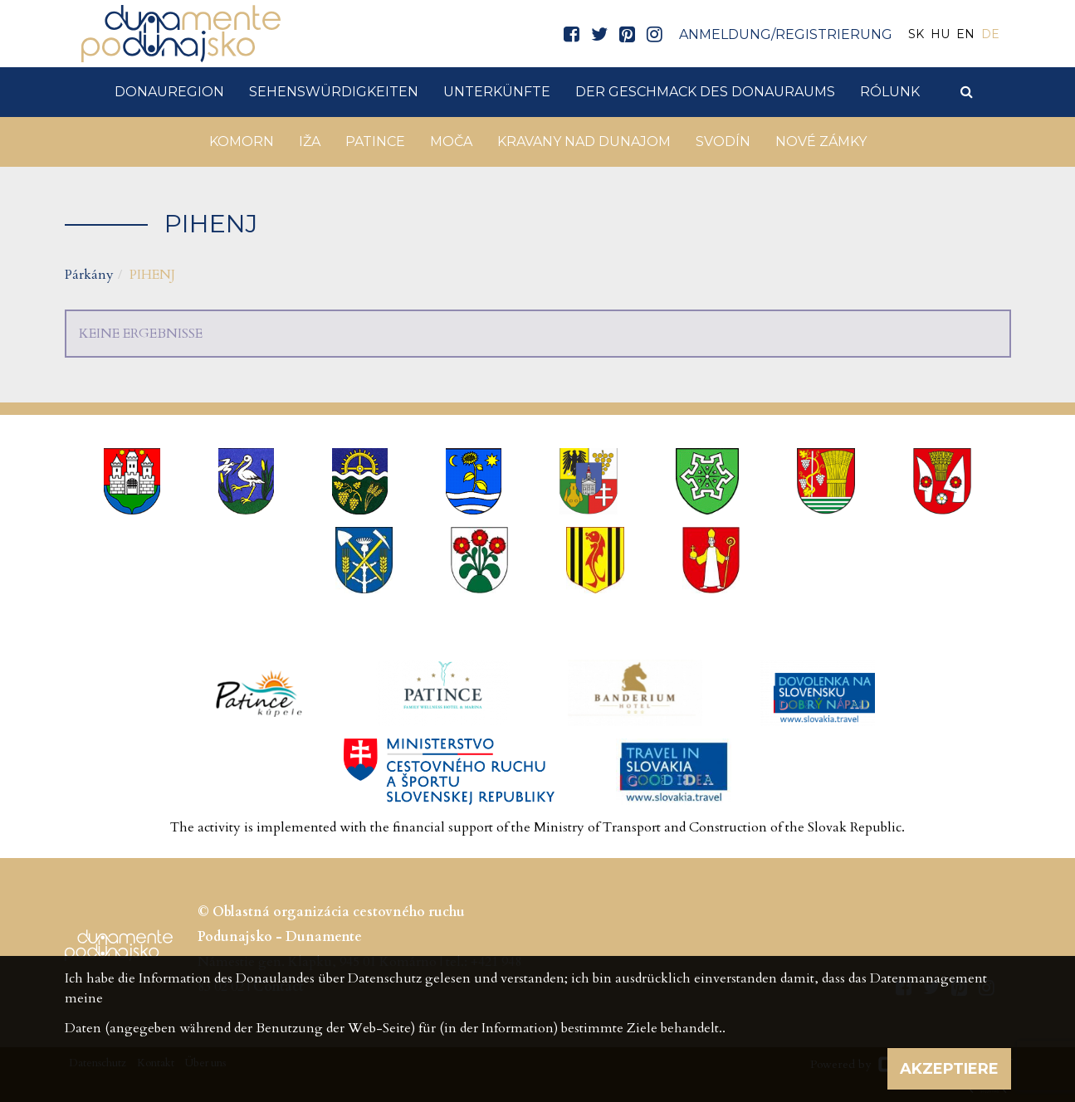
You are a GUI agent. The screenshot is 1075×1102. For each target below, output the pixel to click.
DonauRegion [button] (169, 92)
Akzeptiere (949, 1069)
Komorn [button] (241, 141)
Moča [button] (451, 141)
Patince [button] (375, 141)
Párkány (89, 275)
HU (940, 34)
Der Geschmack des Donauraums (705, 92)
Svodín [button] (723, 141)
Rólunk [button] (890, 92)
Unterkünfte (496, 92)
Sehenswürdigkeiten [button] (333, 92)
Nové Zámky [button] (821, 141)
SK (916, 34)
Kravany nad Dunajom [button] (584, 141)
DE (990, 34)
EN (965, 34)
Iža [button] (309, 141)
